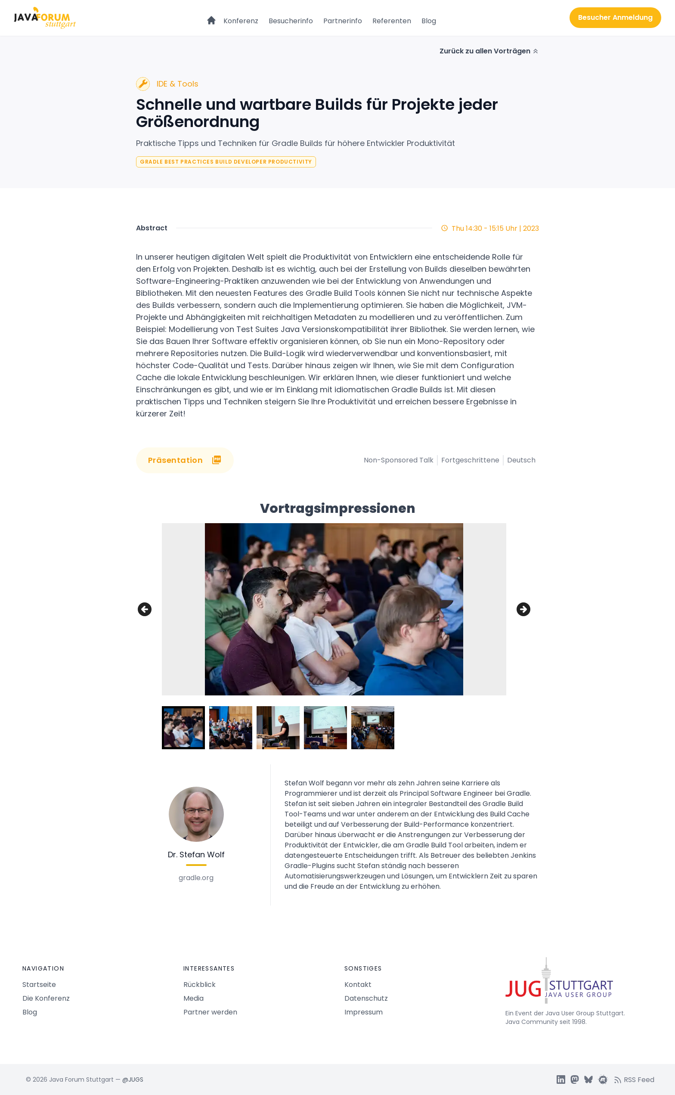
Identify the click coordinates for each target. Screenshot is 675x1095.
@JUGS (132, 1079)
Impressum (363, 1012)
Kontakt (358, 985)
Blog (428, 21)
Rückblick (199, 985)
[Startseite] (211, 16)
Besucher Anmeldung (615, 17)
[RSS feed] (636, 1079)
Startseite (39, 985)
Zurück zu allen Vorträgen (489, 51)
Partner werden (210, 1012)
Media (193, 998)
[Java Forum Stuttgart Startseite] (579, 984)
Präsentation (185, 460)
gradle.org (196, 878)
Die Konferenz (46, 998)
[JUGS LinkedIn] (561, 1079)
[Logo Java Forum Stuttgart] (45, 18)
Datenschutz (366, 998)
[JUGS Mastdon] (574, 1079)
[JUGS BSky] (588, 1079)
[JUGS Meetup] (603, 1079)
